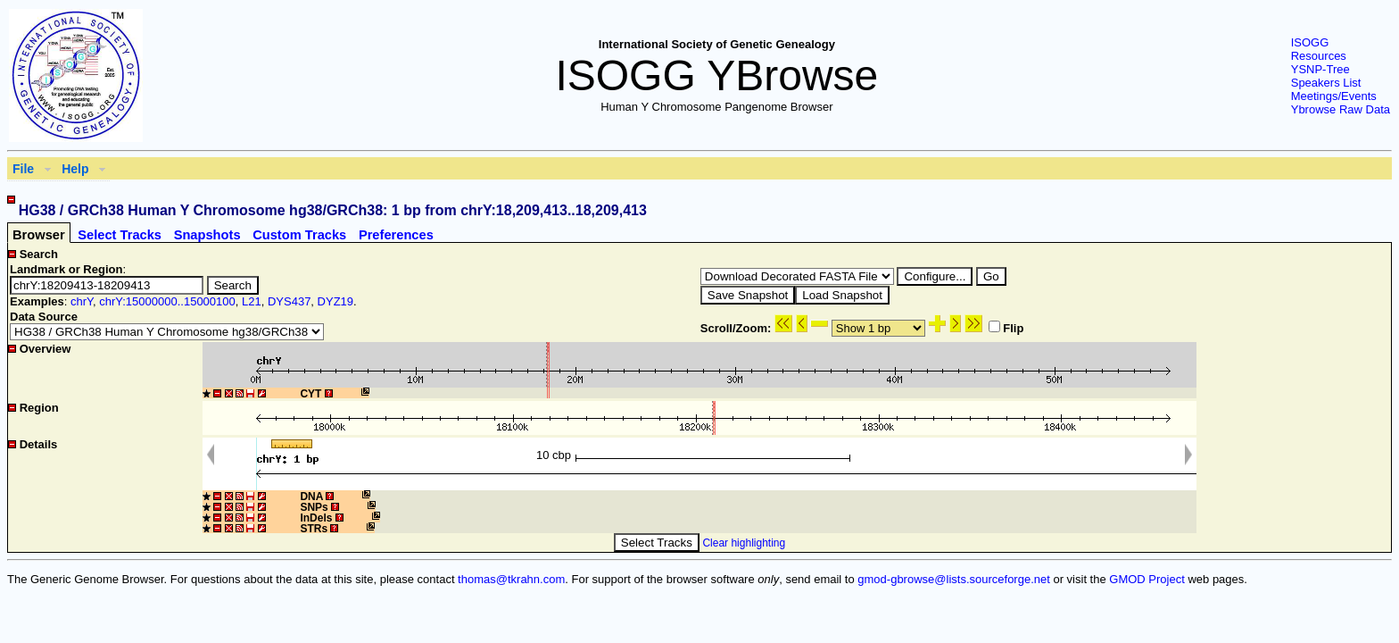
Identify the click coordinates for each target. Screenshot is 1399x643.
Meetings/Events (1334, 96)
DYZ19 (335, 301)
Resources (1318, 56)
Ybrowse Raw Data (1340, 109)
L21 (251, 301)
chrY (81, 301)
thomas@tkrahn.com (511, 579)
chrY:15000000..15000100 (167, 301)
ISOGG (1310, 42)
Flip (1006, 328)
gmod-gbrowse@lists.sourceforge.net (953, 579)
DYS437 (289, 301)
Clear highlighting (743, 543)
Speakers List (1326, 82)
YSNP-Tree (1320, 69)
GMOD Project (1147, 579)
